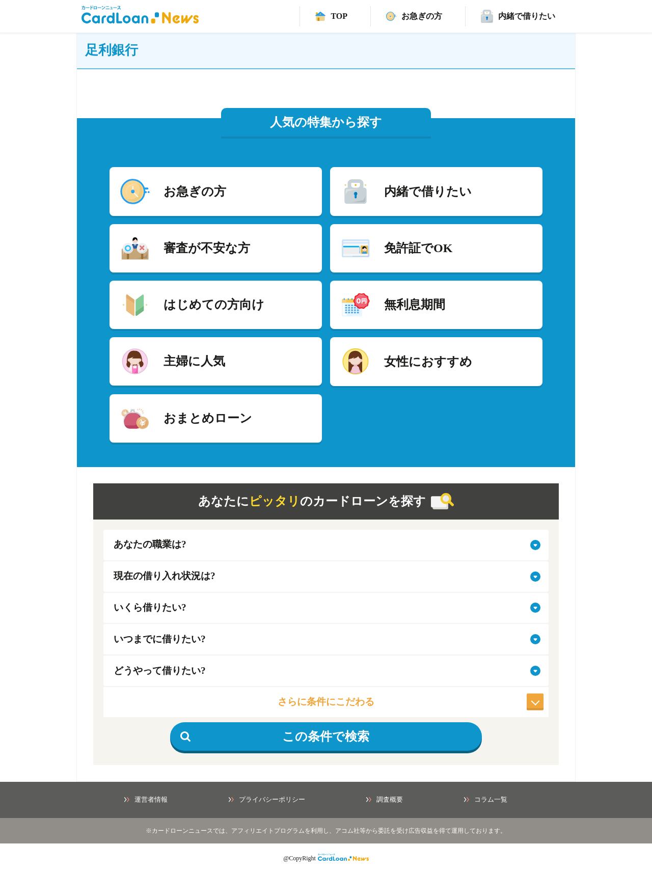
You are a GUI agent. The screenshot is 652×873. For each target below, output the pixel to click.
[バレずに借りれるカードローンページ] (518, 16)
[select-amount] (326, 608)
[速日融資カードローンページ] (414, 16)
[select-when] (326, 639)
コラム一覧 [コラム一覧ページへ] (485, 799)
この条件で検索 (274, 736)
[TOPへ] (331, 16)
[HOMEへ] (140, 20)
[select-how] (326, 671)
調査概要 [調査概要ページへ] (384, 799)
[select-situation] (326, 576)
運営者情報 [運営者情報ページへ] (146, 799)
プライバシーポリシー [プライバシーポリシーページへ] (267, 799)
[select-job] (326, 545)
